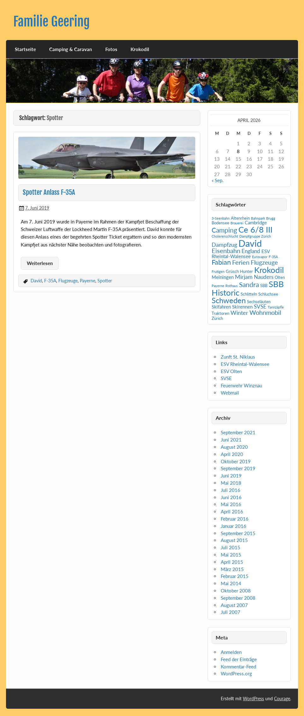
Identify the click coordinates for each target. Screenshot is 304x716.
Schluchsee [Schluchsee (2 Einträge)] (268, 294)
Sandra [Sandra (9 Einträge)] (249, 284)
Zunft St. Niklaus (238, 357)
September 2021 (238, 432)
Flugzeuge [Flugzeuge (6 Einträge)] (264, 262)
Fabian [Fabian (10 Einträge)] (221, 262)
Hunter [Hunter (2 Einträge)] (246, 271)
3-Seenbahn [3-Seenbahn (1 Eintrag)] (221, 218)
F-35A (50, 280)
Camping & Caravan (70, 49)
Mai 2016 (231, 504)
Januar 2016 (233, 526)
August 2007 (234, 605)
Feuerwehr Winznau (241, 385)
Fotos (111, 49)
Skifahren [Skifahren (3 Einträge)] (221, 306)
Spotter (104, 280)
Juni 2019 (231, 475)
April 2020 (232, 454)
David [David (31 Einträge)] (250, 243)
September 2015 (238, 533)
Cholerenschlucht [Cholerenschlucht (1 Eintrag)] (225, 236)
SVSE (226, 378)
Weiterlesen (40, 263)
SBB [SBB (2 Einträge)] (263, 285)
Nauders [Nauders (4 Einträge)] (263, 277)
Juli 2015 (230, 547)
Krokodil (140, 49)
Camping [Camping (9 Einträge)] (224, 230)
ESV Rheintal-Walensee (245, 364)
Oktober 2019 (236, 461)
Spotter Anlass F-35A (49, 192)
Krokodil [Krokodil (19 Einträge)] (269, 270)
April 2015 (232, 562)
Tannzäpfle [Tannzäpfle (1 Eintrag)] (276, 307)
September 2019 (238, 468)
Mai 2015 (231, 554)
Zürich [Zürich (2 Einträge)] (217, 318)
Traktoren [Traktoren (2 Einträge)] (220, 313)
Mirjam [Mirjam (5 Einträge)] (244, 276)
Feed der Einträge (239, 659)
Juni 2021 (231, 439)
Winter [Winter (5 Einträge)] (239, 312)
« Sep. (218, 180)
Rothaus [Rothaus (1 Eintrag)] (231, 286)
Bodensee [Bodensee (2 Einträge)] (220, 222)
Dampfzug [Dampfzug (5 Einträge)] (224, 244)
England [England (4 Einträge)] (251, 251)
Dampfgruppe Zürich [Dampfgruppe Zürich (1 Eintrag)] (255, 236)
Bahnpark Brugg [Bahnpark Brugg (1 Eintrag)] (263, 218)
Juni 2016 (231, 497)
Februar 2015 (234, 576)
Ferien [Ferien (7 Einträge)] (240, 262)
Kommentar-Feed (238, 666)
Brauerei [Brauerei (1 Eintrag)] (237, 223)
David (36, 280)
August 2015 (234, 540)
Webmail (230, 393)
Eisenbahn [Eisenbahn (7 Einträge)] (226, 250)
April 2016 (232, 511)
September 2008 (238, 598)
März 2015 (232, 569)
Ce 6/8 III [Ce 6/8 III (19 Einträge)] (255, 229)
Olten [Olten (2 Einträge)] (280, 277)
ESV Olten (231, 371)
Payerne (87, 280)
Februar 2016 (234, 519)
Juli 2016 (230, 490)
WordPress (253, 698)
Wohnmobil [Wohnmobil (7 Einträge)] (265, 312)
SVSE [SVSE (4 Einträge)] (260, 306)
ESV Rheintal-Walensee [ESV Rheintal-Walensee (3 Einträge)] (241, 253)
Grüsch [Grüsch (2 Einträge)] (232, 271)
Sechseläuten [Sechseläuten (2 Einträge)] (259, 301)
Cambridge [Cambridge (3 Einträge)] (256, 222)
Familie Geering (51, 22)
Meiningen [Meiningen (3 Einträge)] (223, 277)
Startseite (25, 49)
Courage (282, 698)
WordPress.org (236, 673)
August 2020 (234, 447)
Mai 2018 (231, 483)
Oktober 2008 (236, 590)
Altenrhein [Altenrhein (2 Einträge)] (240, 218)
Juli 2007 (230, 612)
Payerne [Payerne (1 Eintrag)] (218, 286)
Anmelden (231, 652)
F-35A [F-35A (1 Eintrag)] (273, 257)
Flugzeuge (68, 280)
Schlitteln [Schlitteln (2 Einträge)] (249, 294)
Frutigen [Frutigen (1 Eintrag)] (218, 271)
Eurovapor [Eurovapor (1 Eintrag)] (259, 257)
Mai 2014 (231, 583)
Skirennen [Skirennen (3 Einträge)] (242, 306)
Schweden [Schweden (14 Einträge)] (229, 300)
